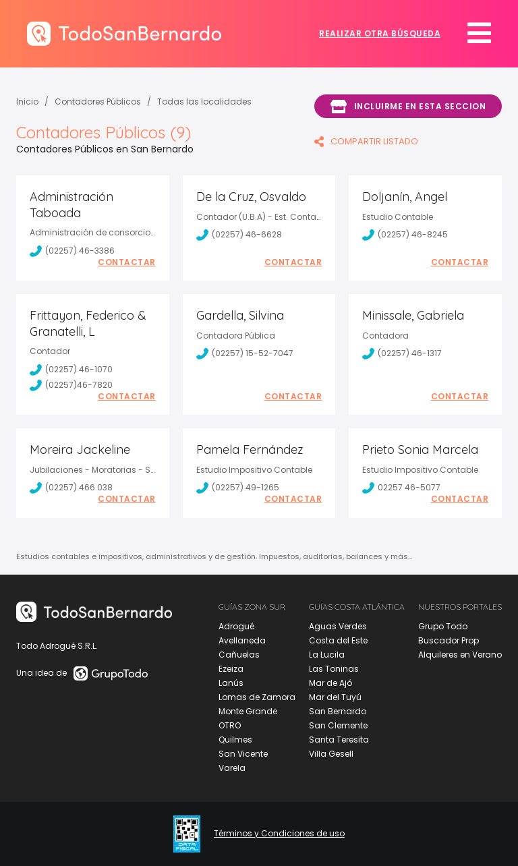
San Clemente (338, 725)
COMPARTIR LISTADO (366, 141)
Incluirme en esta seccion (408, 106)
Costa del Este (338, 640)
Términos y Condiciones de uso (279, 833)
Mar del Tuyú (335, 697)
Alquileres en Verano (460, 654)
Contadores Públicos (98, 101)
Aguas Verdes (338, 626)
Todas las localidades (204, 101)
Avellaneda (242, 640)
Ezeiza (231, 668)
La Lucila (327, 654)
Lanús (231, 683)
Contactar (127, 262)
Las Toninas (334, 668)
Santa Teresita (339, 739)
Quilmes (235, 739)
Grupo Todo (442, 626)
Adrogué (236, 626)
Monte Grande (248, 711)
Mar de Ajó (330, 683)
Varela (232, 768)
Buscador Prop (448, 640)
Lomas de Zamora (257, 697)
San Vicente (243, 753)
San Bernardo (337, 711)
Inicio (27, 101)
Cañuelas (239, 654)
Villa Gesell (331, 753)
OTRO (230, 725)
